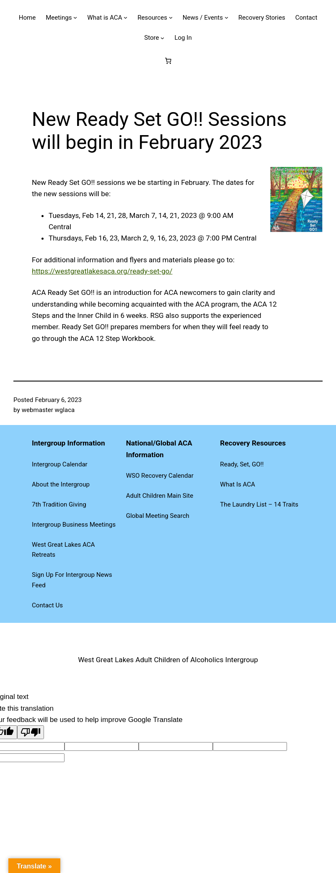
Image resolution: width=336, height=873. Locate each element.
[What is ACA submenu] (125, 17)
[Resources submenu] (171, 17)
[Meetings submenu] (75, 17)
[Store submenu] (162, 37)
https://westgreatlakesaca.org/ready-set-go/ (102, 271)
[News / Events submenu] (226, 17)
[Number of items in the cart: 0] (168, 61)
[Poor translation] (30, 732)
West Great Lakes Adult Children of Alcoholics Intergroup (168, 659)
